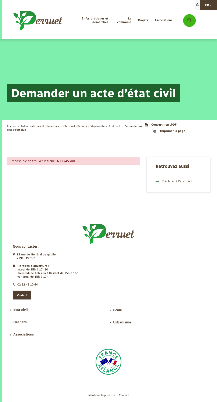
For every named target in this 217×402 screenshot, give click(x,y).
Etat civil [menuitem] (19, 310)
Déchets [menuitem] (18, 322)
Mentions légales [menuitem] (99, 395)
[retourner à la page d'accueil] (38, 20)
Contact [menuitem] (124, 395)
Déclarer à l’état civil (174, 181)
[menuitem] (89, 20)
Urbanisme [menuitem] (120, 322)
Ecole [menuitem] (116, 310)
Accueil (12, 126)
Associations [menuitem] (22, 334)
